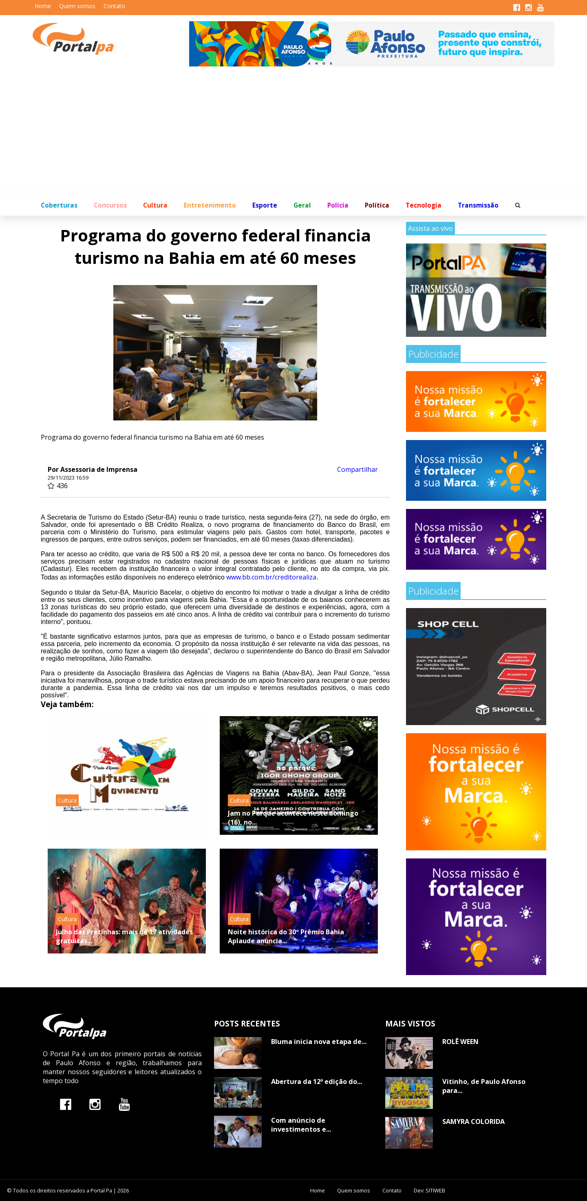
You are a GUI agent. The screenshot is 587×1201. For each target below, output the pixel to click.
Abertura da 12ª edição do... (316, 1081)
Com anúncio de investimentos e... (301, 1125)
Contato (114, 6)
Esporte (264, 205)
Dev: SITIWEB (429, 1190)
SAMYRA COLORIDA (473, 1121)
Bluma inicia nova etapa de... (318, 1041)
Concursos (110, 205)
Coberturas (59, 205)
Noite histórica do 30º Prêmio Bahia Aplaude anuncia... (286, 936)
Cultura (155, 205)
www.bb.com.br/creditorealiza (271, 577)
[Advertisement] (293, 132)
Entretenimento (210, 205)
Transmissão (478, 205)
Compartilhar (357, 469)
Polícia (338, 205)
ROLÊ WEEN (460, 1041)
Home (43, 6)
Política (377, 205)
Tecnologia (423, 205)
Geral (302, 205)
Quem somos (77, 6)
